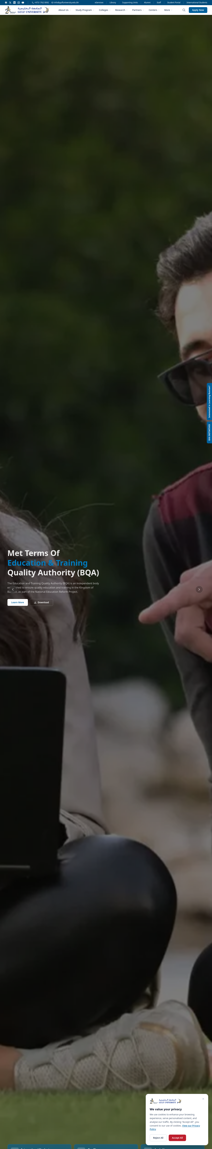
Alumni (147, 2)
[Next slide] (199, 589)
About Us (65, 9)
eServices (99, 2)
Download (41, 602)
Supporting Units (130, 2)
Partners (138, 9)
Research (121, 9)
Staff (159, 2)
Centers (154, 9)
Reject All (158, 1137)
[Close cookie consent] (203, 1099)
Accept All (177, 1137)
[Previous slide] (13, 589)
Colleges (105, 9)
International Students (197, 2)
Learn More (17, 602)
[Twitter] (10, 2)
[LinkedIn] (14, 2)
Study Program (85, 9)
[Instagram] (19, 2)
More (168, 9)
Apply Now (198, 9)
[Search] (184, 10)
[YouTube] (23, 2)
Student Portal (173, 2)
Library (113, 2)
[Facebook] (6, 2)
